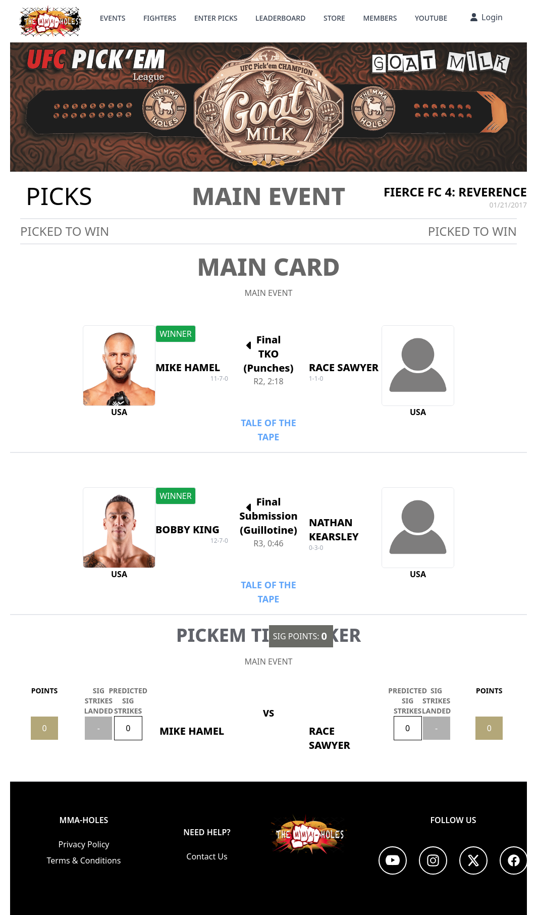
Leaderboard (280, 18)
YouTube (431, 18)
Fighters (159, 18)
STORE (334, 18)
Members (380, 18)
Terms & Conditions (84, 860)
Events (113, 18)
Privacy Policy (84, 844)
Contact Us (206, 856)
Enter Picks (216, 18)
